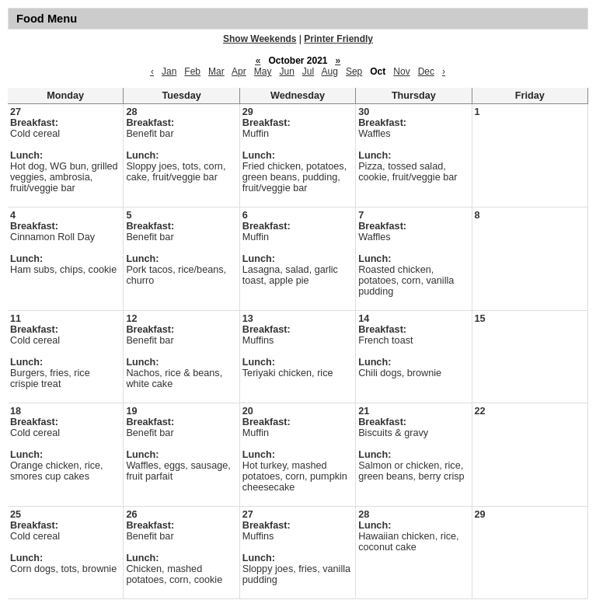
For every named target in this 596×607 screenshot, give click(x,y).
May (263, 71)
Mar (216, 71)
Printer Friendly (338, 38)
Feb (192, 71)
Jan (169, 71)
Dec (426, 71)
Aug (330, 71)
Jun (286, 71)
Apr (239, 71)
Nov (401, 71)
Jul (308, 71)
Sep (354, 71)
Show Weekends (259, 38)
